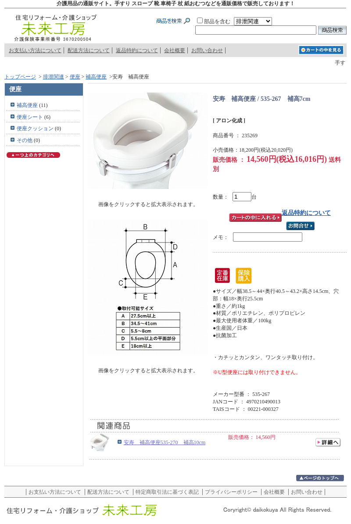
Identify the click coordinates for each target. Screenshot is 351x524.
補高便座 (96, 77)
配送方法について (89, 50)
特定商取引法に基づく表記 (167, 492)
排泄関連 (53, 77)
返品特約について (137, 50)
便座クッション (35, 128)
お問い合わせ (207, 50)
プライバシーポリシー (231, 492)
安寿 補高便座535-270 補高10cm (165, 442)
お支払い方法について (35, 50)
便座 (75, 77)
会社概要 (174, 50)
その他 (24, 140)
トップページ (20, 77)
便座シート (30, 117)
